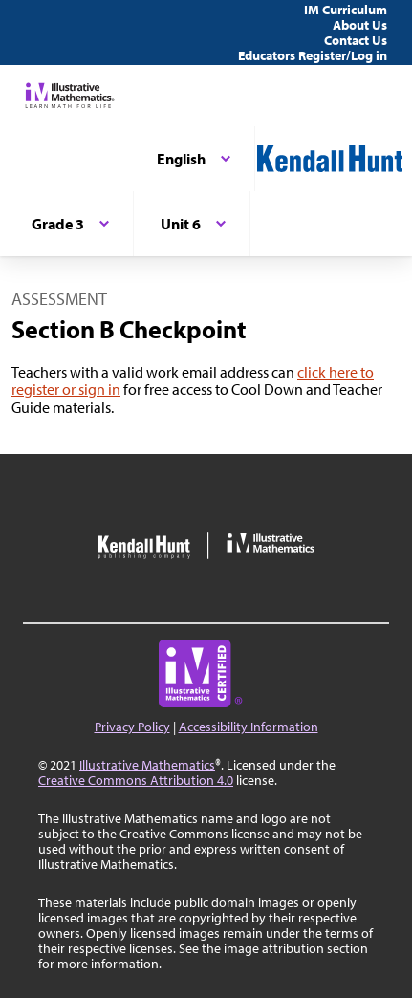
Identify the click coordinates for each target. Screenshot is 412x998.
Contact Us (355, 40)
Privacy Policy (132, 726)
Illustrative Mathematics (147, 764)
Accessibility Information (248, 726)
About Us (360, 25)
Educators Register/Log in (312, 55)
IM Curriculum (345, 9)
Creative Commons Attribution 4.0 (135, 780)
